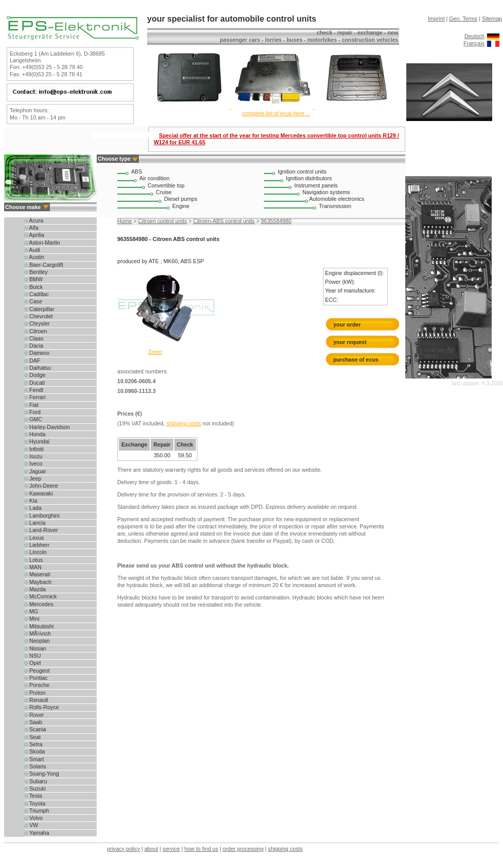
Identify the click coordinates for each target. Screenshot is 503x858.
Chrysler (37, 323)
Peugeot (37, 670)
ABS (136, 171)
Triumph (37, 811)
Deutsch (474, 36)
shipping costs (183, 423)
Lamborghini (42, 515)
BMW (34, 279)
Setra (33, 744)
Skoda (35, 751)
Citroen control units (162, 221)
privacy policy (123, 849)
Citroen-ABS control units (224, 221)
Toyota (35, 803)
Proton (35, 693)
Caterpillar (40, 309)
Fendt (34, 390)
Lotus (34, 560)
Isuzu (33, 456)
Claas (34, 338)
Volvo (34, 818)
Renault (36, 700)
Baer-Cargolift (44, 265)
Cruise (164, 192)
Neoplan (37, 641)
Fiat (32, 405)
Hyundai (37, 441)
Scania (35, 729)
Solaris (35, 766)
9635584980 (276, 221)
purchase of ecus (356, 359)
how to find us (202, 849)
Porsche (37, 685)
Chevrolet (39, 316)
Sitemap (492, 18)
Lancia (35, 523)
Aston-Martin (42, 242)
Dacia (34, 345)
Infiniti (34, 449)
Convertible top (166, 185)
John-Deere (41, 486)
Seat (33, 737)
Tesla (33, 796)
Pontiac (36, 678)
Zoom (155, 352)
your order (347, 324)
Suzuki (35, 788)
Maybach (38, 582)
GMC (33, 419)
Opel (33, 663)
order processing (243, 849)
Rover (34, 715)
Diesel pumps (180, 199)
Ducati (35, 383)
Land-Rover (41, 530)
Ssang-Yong (42, 773)
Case (33, 301)
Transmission (335, 206)
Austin (34, 257)
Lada (33, 508)
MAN (33, 567)
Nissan (35, 648)
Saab (33, 722)
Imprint (436, 18)
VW (31, 825)
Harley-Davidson (47, 427)
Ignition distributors (309, 178)
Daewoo (37, 353)
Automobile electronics (336, 199)
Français (473, 43)
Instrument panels (316, 185)
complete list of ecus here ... (276, 113)
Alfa (32, 228)
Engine (180, 206)
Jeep (33, 478)
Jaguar (35, 471)
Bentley (36, 272)
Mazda (35, 589)
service (171, 849)
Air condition (154, 178)
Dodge (35, 375)
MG (31, 611)
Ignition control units (302, 171)
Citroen (36, 331)
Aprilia (34, 235)
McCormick (41, 596)
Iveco (33, 463)
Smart (34, 759)
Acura (34, 220)
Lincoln (36, 552)
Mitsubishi (39, 626)
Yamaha (37, 833)
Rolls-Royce (42, 707)
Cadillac (37, 294)
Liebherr (37, 545)
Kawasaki (39, 493)
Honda (35, 434)
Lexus (34, 538)
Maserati (37, 574)
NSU (33, 656)
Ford (33, 412)
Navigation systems (326, 192)
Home (124, 221)
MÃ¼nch (38, 633)
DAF (32, 360)
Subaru (36, 781)
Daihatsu (38, 368)
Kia (31, 500)
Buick (34, 287)
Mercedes (39, 604)
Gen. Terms (463, 18)
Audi (32, 250)
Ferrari (35, 397)
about (151, 849)
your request (352, 342)
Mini (32, 618)
